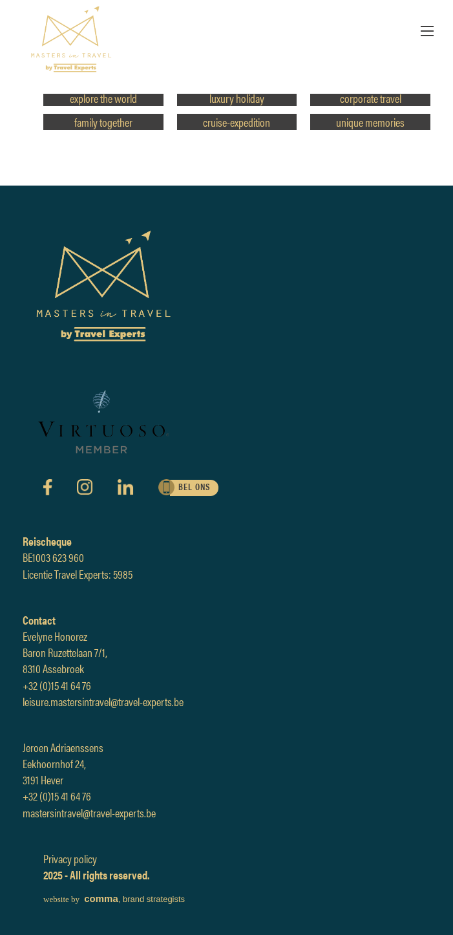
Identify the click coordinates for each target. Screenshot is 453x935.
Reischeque (47, 541)
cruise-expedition (236, 122)
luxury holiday (236, 98)
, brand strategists (114, 899)
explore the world (103, 98)
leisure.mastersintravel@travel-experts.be (103, 701)
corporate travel (370, 98)
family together (103, 122)
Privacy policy (70, 858)
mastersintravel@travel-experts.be (89, 812)
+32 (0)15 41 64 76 (57, 685)
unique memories (370, 122)
